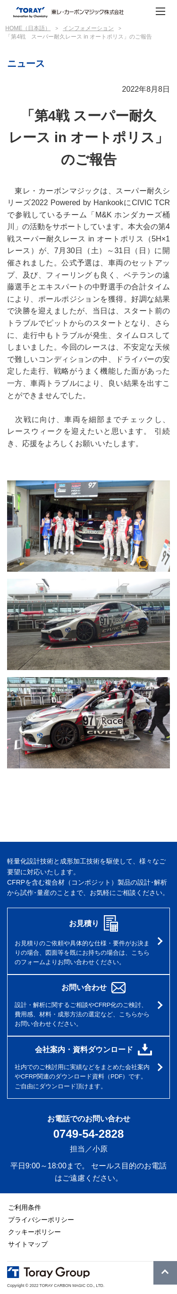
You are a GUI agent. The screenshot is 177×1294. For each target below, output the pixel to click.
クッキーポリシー (34, 1232)
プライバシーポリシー (41, 1219)
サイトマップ (28, 1244)
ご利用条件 (24, 1207)
